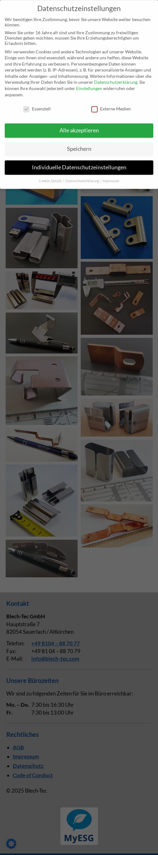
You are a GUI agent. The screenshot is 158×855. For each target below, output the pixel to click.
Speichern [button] (79, 143)
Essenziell (37, 103)
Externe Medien (111, 103)
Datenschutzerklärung (115, 77)
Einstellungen (89, 83)
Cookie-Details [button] (51, 175)
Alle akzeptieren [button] (79, 125)
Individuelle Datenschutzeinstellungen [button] (79, 162)
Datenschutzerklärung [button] (82, 175)
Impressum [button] (111, 175)
